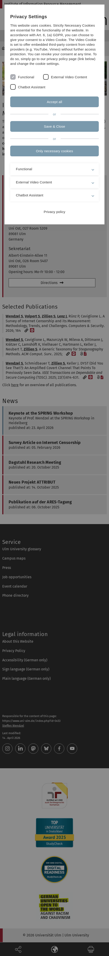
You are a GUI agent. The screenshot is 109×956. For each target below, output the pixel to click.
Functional (26, 77)
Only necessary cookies (54, 151)
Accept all (54, 102)
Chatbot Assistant (31, 87)
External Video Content (69, 77)
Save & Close (54, 126)
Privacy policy (54, 212)
